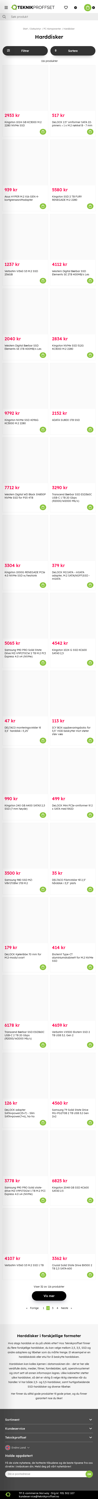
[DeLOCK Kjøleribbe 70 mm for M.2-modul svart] (25, 920)
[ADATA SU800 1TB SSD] (73, 386)
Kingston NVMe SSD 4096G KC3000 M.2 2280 (21, 421)
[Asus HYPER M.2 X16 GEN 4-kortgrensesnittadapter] (25, 162)
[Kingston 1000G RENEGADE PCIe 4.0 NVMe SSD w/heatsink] (25, 538)
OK (89, 1474)
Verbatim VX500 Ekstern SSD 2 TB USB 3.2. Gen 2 (71, 1033)
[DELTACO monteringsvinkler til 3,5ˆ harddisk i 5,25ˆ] (25, 693)
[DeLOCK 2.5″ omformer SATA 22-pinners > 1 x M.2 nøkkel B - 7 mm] (73, 88)
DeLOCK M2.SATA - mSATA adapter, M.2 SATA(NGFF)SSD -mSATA (71, 575)
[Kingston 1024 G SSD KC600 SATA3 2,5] (73, 616)
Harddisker (69, 28)
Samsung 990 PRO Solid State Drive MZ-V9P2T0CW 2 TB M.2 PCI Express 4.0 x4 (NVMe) (25, 653)
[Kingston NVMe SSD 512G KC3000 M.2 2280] (73, 311)
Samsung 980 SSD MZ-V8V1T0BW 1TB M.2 (19, 881)
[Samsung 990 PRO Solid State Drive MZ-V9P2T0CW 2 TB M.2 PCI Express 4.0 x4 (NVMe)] (25, 616)
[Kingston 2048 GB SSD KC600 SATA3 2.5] (73, 1153)
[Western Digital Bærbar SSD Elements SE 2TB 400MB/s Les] (73, 237)
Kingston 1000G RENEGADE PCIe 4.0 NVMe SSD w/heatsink (25, 574)
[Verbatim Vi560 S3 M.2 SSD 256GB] (25, 237)
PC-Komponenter (52, 28)
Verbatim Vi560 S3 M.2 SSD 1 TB (24, 1265)
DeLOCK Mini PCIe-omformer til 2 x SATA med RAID (72, 807)
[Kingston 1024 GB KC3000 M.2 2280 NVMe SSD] (25, 88)
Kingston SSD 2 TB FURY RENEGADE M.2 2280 (67, 198)
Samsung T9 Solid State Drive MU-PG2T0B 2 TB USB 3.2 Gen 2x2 (70, 1113)
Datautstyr (35, 28)
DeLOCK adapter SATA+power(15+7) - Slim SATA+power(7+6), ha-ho (20, 1113)
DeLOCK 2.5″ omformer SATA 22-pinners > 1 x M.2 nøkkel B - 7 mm (72, 124)
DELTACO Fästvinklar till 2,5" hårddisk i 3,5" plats (69, 881)
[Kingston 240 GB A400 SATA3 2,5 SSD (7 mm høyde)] (25, 771)
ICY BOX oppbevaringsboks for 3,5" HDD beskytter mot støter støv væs (71, 731)
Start (25, 28)
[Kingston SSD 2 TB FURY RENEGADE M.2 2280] (73, 162)
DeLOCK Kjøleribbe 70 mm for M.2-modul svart (23, 956)
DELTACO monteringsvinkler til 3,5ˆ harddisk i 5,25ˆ (23, 729)
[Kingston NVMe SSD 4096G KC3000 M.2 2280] (25, 386)
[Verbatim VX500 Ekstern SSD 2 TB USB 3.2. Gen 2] (73, 998)
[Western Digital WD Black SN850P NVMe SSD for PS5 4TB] (25, 460)
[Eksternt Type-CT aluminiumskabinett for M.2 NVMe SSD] (73, 920)
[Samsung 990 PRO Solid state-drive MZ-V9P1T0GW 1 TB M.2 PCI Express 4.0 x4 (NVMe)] (25, 1153)
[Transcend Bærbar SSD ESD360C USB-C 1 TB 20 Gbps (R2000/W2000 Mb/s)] (73, 460)
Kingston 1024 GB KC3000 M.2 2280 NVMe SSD (23, 124)
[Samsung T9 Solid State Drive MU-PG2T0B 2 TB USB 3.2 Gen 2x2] (73, 1075)
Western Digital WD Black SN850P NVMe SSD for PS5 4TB (25, 496)
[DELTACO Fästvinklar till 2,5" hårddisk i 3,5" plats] (73, 846)
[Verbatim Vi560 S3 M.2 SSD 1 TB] (25, 1231)
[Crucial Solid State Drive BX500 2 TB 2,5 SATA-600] (73, 1231)
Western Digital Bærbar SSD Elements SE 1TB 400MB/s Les (23, 347)
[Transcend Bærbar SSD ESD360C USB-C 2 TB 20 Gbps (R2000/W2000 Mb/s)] (25, 998)
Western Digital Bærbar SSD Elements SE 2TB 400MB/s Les (70, 273)
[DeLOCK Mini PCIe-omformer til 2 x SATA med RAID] (73, 771)
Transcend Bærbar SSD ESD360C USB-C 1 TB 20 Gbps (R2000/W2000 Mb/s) (72, 498)
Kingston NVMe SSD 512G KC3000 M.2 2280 (68, 347)
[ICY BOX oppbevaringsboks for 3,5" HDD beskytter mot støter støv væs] (73, 693)
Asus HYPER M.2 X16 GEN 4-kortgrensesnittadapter (22, 198)
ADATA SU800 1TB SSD (66, 420)
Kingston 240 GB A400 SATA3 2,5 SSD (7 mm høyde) (25, 807)
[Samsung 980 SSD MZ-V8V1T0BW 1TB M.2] (25, 846)
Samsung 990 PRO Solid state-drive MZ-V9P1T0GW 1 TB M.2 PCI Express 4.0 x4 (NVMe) (25, 1191)
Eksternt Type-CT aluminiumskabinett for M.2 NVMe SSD (72, 957)
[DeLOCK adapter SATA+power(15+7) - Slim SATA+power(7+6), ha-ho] (25, 1075)
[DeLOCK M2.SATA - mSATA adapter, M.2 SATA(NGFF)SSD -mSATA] (73, 538)
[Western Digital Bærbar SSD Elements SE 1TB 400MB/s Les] (25, 311)
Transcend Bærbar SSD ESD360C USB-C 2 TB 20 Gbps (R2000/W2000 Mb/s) (24, 1035)
